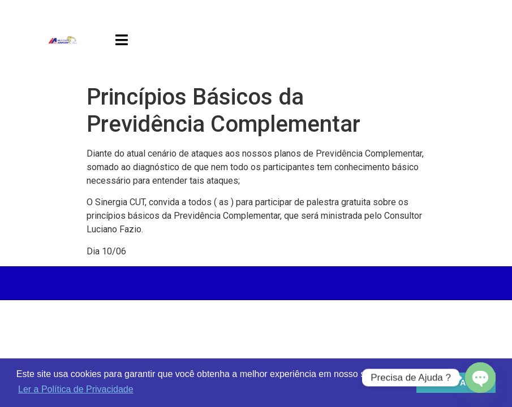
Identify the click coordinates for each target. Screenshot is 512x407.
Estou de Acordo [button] (456, 382)
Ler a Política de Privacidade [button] (76, 389)
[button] (121, 40)
